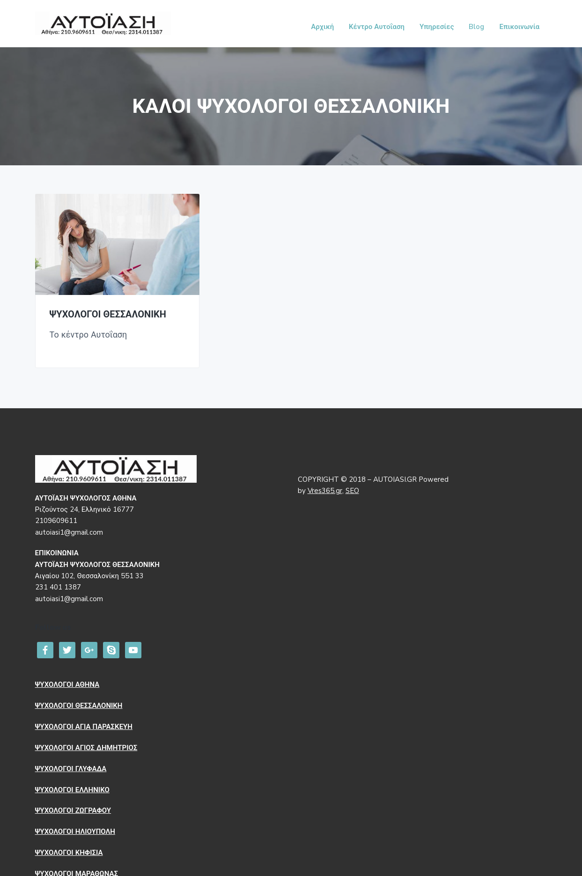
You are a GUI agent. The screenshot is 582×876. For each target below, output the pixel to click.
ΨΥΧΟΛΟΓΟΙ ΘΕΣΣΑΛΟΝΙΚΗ (108, 313)
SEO (352, 489)
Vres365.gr (325, 489)
